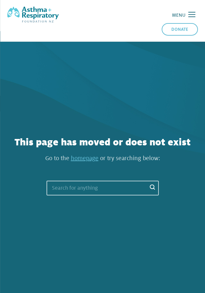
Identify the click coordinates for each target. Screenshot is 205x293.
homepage (84, 158)
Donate (179, 29)
